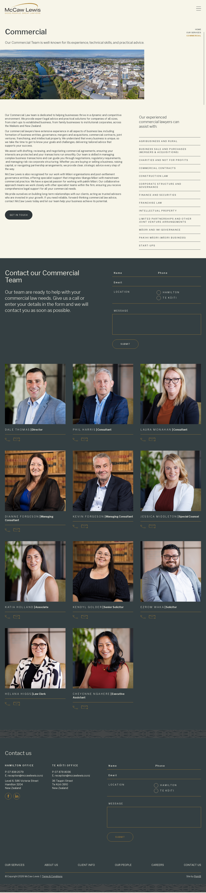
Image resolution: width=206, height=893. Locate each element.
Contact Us (192, 865)
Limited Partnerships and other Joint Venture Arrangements (165, 220)
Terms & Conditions (52, 877)
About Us (51, 865)
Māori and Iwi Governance (160, 230)
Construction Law (153, 176)
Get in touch (19, 215)
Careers (157, 865)
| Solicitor (158, 607)
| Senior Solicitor (98, 607)
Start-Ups (147, 246)
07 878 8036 (63, 772)
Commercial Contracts (158, 168)
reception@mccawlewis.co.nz (25, 776)
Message (121, 311)
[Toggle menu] (198, 9)
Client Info (86, 865)
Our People (123, 865)
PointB (197, 877)
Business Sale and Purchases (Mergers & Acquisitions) (163, 150)
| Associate (27, 607)
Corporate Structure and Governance (160, 185)
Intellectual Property (158, 211)
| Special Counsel (169, 517)
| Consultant (92, 430)
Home (198, 29)
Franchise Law (150, 203)
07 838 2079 (16, 772)
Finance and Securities (158, 195)
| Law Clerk (25, 694)
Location (122, 292)
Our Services (193, 32)
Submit (125, 344)
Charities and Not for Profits (163, 160)
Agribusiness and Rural (158, 141)
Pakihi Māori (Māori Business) (162, 238)
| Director (24, 430)
